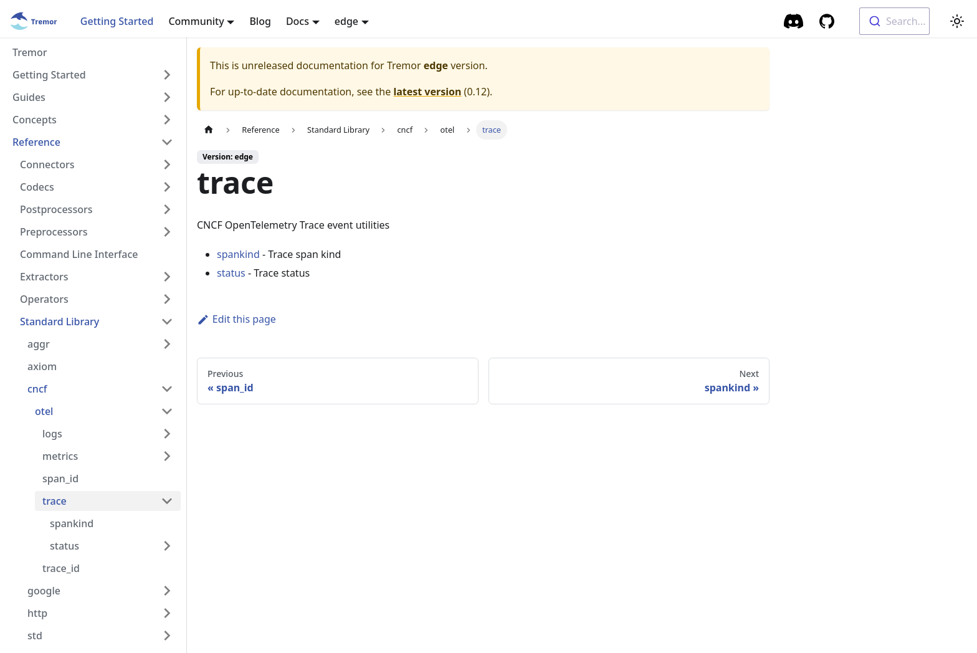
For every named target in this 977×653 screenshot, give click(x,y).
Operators (44, 299)
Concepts (34, 119)
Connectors (47, 164)
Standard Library (59, 321)
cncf (37, 389)
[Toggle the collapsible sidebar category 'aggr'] (167, 344)
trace (54, 501)
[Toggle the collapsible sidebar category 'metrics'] (167, 456)
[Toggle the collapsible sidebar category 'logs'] (167, 434)
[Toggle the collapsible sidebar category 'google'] (167, 591)
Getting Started (117, 21)
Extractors (44, 277)
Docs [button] (297, 21)
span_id (60, 478)
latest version (427, 91)
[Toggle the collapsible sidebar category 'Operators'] (167, 299)
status (64, 546)
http (37, 613)
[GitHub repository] (827, 21)
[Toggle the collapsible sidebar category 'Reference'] (167, 142)
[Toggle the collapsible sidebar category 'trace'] (167, 501)
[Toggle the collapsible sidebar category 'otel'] (167, 411)
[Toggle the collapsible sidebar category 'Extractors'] (167, 277)
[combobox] (894, 21)
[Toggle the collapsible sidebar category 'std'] (167, 636)
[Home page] (209, 130)
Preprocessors (53, 232)
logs (52, 434)
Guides (28, 97)
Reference (36, 142)
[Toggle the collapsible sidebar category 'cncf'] (167, 389)
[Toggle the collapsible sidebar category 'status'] (167, 546)
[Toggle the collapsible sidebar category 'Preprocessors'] (167, 232)
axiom (42, 366)
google (43, 591)
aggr (38, 344)
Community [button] (196, 21)
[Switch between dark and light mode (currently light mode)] (957, 21)
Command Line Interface (79, 254)
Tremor (29, 52)
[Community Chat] (794, 21)
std (34, 635)
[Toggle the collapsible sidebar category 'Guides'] (167, 97)
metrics (60, 456)
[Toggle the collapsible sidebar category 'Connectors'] (167, 164)
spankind (71, 523)
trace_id (61, 568)
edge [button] (346, 21)
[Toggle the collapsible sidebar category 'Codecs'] (167, 187)
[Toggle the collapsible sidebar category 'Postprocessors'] (167, 209)
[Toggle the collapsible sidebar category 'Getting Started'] (167, 75)
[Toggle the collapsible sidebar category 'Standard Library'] (167, 321)
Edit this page (236, 319)
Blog (259, 21)
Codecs (37, 187)
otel (44, 411)
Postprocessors (56, 209)
